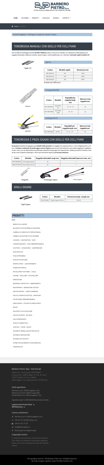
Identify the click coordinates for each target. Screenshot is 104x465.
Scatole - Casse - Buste (22, 327)
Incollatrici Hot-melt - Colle (24, 272)
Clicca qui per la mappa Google (25, 430)
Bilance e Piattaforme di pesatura (26, 228)
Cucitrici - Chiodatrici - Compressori (27, 248)
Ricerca (56, 18)
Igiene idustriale (19, 268)
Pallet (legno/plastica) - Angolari (27, 295)
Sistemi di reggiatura (19, 35)
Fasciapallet (18, 252)
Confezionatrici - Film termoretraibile (28, 244)
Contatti (65, 18)
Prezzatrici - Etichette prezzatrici (27, 303)
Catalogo (46, 18)
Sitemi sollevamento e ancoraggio (27, 343)
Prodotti (35, 18)
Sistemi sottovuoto (21, 339)
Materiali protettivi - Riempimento (27, 283)
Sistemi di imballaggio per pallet (26, 331)
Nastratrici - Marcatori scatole (26, 287)
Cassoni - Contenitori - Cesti (24, 240)
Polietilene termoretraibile (24, 299)
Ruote (15, 307)
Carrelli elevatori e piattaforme (26, 236)
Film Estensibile (19, 256)
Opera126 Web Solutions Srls (62, 461)
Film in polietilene (20, 260)
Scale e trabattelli (20, 323)
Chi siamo (24, 18)
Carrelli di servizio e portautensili (27, 232)
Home (16, 18)
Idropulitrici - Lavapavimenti (24, 264)
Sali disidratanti (19, 319)
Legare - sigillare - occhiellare (25, 275)
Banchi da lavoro (20, 224)
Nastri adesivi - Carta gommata (25, 291)
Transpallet (18, 347)
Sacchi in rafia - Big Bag (22, 315)
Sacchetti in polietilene (22, 311)
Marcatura (17, 279)
